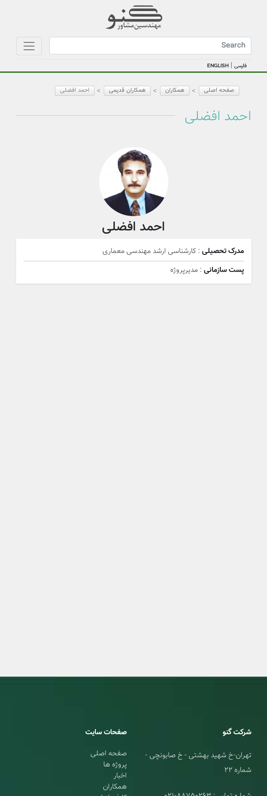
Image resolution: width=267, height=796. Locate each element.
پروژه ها (115, 765)
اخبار (120, 776)
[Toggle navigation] (29, 46)
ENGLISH (218, 66)
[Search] (150, 45)
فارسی (240, 66)
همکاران (115, 787)
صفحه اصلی (219, 90)
